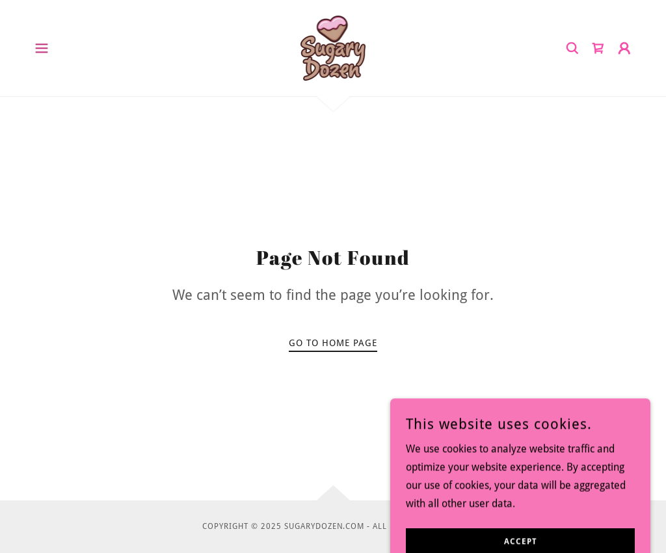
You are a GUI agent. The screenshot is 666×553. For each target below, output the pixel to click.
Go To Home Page (333, 343)
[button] (42, 48)
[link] (333, 47)
